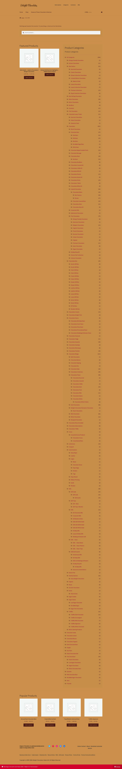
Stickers (75, 471)
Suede (72, 483)
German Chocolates (78, 234)
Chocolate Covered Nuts (79, 201)
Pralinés (69, 683)
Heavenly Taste (75, 123)
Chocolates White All (76, 186)
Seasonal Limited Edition (79, 569)
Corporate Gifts (75, 210)
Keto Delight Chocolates (77, 578)
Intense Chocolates (76, 258)
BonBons (71, 105)
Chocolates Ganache (74, 342)
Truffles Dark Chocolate (77, 614)
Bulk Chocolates (75, 357)
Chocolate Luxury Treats (75, 114)
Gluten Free (72, 572)
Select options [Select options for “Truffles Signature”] (93, 725)
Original (75, 240)
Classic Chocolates (76, 72)
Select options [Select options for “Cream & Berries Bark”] (50, 725)
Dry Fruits (69, 650)
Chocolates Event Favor (77, 324)
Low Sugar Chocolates (75, 662)
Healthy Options (73, 575)
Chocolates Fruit (77, 390)
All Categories (70, 57)
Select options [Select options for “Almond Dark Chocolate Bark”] (28, 725)
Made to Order (76, 81)
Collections (72, 444)
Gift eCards (78, 498)
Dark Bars (75, 135)
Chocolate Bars (75, 132)
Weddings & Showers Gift (79, 536)
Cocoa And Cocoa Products (78, 435)
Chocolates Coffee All (76, 168)
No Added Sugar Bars (78, 144)
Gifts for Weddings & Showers (80, 560)
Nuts (68, 680)
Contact (83, 746)
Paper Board (74, 477)
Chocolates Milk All (76, 171)
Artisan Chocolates (74, 63)
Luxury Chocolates (76, 84)
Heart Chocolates (77, 411)
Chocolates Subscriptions (75, 426)
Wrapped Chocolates (76, 420)
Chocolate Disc (75, 366)
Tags (74, 474)
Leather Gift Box (75, 288)
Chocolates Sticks (75, 180)
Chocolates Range (74, 354)
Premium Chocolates (78, 243)
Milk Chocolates (75, 414)
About (88, 746)
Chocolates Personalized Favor (79, 330)
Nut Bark (75, 159)
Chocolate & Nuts (77, 192)
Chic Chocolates (73, 111)
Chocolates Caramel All (77, 165)
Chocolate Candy (71, 632)
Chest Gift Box (74, 270)
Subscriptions (58, 5)
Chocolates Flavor (76, 375)
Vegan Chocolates (77, 249)
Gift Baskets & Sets (78, 519)
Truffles (71, 611)
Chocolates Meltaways (75, 348)
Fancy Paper (74, 453)
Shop (27, 12)
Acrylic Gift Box (75, 264)
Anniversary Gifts (77, 554)
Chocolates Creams (74, 312)
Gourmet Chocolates (76, 117)
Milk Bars (75, 138)
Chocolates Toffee (74, 429)
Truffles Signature (75, 623)
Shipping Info (43, 755)
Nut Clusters (78, 195)
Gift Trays (73, 501)
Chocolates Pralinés (74, 351)
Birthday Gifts (76, 557)
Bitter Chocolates (73, 102)
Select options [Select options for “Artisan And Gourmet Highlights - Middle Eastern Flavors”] (49, 74)
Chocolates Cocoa (77, 438)
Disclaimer (93, 746)
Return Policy (51, 755)
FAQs (57, 755)
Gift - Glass (76, 503)
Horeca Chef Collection (77, 255)
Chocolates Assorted (78, 378)
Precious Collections (76, 90)
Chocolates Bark (75, 156)
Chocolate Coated (71, 635)
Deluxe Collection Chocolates (79, 75)
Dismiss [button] (118, 766)
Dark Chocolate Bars (72, 644)
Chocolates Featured (74, 336)
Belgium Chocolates (78, 225)
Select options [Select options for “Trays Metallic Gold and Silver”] (71, 725)
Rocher (77, 198)
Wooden (73, 486)
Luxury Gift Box (75, 294)
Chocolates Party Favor (77, 327)
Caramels (71, 108)
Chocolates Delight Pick (75, 315)
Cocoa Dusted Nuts (78, 441)
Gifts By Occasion (75, 551)
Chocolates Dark (77, 387)
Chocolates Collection (77, 372)
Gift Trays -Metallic (78, 507)
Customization (73, 450)
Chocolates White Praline (81, 402)
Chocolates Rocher (76, 174)
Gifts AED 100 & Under (78, 521)
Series (70, 590)
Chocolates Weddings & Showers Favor (81, 333)
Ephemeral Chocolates (77, 213)
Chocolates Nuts (77, 204)
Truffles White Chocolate (77, 626)
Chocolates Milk (77, 393)
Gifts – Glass (74, 539)
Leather (73, 456)
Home (21, 12)
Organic (71, 581)
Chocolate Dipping (76, 363)
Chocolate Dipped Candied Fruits (79, 150)
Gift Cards (73, 492)
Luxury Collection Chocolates (78, 87)
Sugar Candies (72, 596)
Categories (65, 5)
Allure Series (74, 593)
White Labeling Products (75, 629)
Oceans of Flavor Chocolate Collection (41, 12)
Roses (70, 584)
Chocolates (72, 126)
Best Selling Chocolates (75, 96)
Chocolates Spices (78, 396)
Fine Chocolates (75, 216)
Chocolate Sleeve (77, 465)
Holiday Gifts (76, 530)
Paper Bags (76, 468)
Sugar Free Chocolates (77, 608)
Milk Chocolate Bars (72, 674)
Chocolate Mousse (72, 638)
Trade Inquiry (35, 755)
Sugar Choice (72, 599)
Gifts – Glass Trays (78, 548)
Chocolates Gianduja (74, 345)
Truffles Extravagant (76, 617)
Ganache (69, 671)
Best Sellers (72, 66)
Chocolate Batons (76, 360)
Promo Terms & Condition (88, 755)
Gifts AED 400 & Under (78, 527)
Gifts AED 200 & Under (78, 525)
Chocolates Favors (74, 318)
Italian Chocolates (78, 237)
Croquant (71, 447)
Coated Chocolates (76, 189)
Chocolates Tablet (76, 183)
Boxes (74, 462)
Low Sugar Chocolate (76, 602)
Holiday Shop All (75, 252)
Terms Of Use (76, 755)
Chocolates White (77, 399)
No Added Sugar (75, 605)
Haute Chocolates (75, 120)
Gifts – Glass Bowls (78, 543)
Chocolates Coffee (78, 384)
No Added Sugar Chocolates (74, 677)
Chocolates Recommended (76, 423)
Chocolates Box (73, 261)
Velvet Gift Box (75, 300)
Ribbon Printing (75, 480)
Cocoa (70, 432)
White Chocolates (75, 417)
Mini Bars (75, 141)
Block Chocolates (75, 129)
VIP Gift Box (74, 306)
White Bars (76, 147)
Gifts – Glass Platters (78, 545)
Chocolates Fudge (73, 339)
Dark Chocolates (75, 405)
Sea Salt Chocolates (74, 587)
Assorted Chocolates (76, 69)
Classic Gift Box (75, 276)
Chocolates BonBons (76, 162)
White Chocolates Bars (75, 668)
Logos (72, 459)
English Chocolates (78, 228)
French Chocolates (78, 231)
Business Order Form (25, 755)
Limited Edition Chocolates (78, 78)
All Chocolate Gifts (78, 512)
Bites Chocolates (73, 99)
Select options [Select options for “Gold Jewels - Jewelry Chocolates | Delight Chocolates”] (29, 77)
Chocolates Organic (72, 641)
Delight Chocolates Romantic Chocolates (82, 408)
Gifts (79, 5)
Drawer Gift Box (75, 282)
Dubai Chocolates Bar (72, 653)
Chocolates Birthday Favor (78, 321)
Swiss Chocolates (77, 246)
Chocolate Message (76, 153)
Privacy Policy (68, 755)
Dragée (69, 647)
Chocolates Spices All (76, 177)
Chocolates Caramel (78, 381)
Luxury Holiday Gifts (78, 534)
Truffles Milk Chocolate (77, 620)
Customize (73, 5)
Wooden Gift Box (75, 309)
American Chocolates (78, 222)
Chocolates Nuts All (78, 207)
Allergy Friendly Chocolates (76, 60)
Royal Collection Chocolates (78, 93)
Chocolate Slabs (75, 369)
